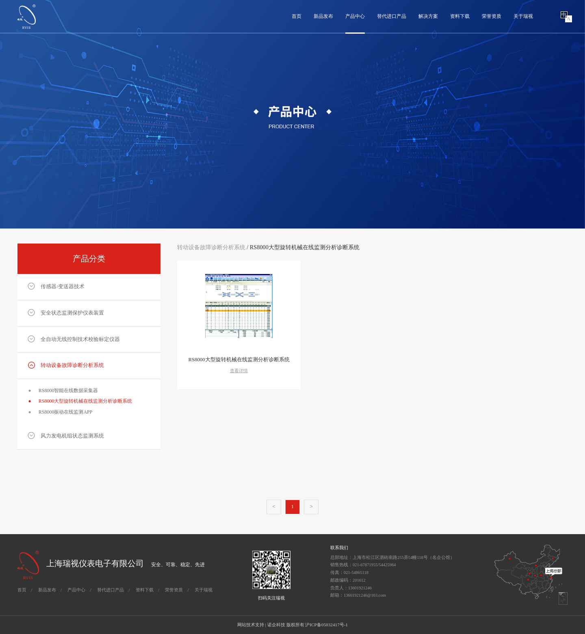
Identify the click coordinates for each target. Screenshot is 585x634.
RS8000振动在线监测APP (60, 412)
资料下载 (460, 16)
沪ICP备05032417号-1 (326, 624)
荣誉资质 (491, 16)
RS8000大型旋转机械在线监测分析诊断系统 (80, 401)
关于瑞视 (523, 16)
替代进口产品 (391, 16)
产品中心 (355, 16)
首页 (296, 16)
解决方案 (428, 16)
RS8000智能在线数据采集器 (63, 390)
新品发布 (323, 16)
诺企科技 (276, 624)
